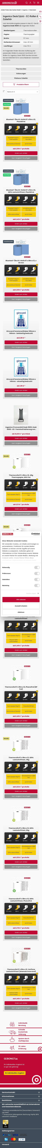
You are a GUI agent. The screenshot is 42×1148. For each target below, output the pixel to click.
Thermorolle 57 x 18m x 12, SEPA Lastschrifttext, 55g (21, 829)
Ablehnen (21, 612)
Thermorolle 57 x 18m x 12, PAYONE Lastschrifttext (21, 617)
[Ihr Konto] (30, 3)
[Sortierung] (22, 92)
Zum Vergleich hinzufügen (21, 158)
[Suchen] (26, 3)
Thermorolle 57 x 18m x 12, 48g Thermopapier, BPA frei (21, 476)
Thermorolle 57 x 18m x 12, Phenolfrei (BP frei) (21, 688)
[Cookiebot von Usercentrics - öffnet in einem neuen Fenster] (31, 534)
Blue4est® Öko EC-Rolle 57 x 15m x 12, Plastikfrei (21, 120)
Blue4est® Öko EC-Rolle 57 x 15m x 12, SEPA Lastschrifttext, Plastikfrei (21, 191)
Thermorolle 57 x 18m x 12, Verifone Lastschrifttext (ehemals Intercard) (21, 970)
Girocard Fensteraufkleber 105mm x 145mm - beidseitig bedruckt (21, 332)
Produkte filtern (21, 84)
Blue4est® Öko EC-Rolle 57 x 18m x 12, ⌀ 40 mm (21, 262)
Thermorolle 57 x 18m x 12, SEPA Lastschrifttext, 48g (21, 759)
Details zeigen (31, 593)
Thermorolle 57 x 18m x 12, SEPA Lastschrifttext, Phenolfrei (21, 900)
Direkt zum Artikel (21, 153)
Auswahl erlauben (21, 606)
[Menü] (38, 3)
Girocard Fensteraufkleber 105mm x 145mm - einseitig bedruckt (21, 380)
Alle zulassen (21, 599)
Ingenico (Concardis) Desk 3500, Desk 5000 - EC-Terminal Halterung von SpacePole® (21, 428)
